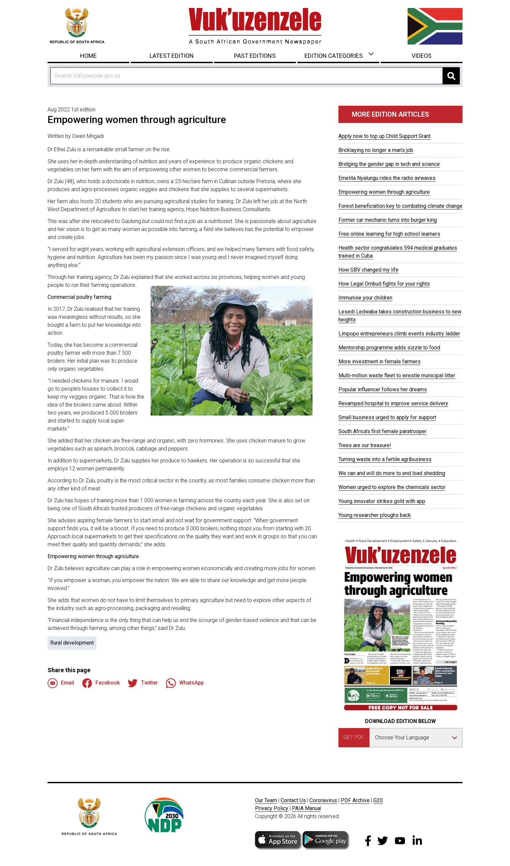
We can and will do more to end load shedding (391, 473)
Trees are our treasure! (364, 445)
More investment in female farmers (379, 361)
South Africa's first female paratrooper (382, 431)
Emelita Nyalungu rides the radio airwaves (387, 178)
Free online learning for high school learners (389, 234)
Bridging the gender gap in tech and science (389, 164)
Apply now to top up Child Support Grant (384, 136)
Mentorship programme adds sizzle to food (389, 347)
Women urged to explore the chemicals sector (392, 487)
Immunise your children (365, 298)
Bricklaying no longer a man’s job (375, 150)
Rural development (72, 643)
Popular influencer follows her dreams (382, 389)
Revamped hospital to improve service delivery (393, 403)
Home (88, 55)
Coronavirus (323, 800)
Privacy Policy (271, 808)
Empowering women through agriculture (384, 192)
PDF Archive (355, 800)
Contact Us (293, 800)
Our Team (266, 800)
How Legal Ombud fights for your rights (384, 284)
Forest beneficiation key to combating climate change (400, 206)
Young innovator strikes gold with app (381, 501)
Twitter (143, 683)
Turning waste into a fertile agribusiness (385, 459)
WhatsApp (185, 683)
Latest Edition (172, 55)
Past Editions (255, 55)
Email (61, 683)
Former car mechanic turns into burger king (387, 220)
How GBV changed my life (368, 270)
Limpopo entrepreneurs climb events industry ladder (399, 333)
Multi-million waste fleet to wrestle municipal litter (396, 375)
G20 (378, 800)
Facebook (101, 683)
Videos (422, 55)
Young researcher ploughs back (374, 515)
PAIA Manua (306, 808)
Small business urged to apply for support (387, 417)
